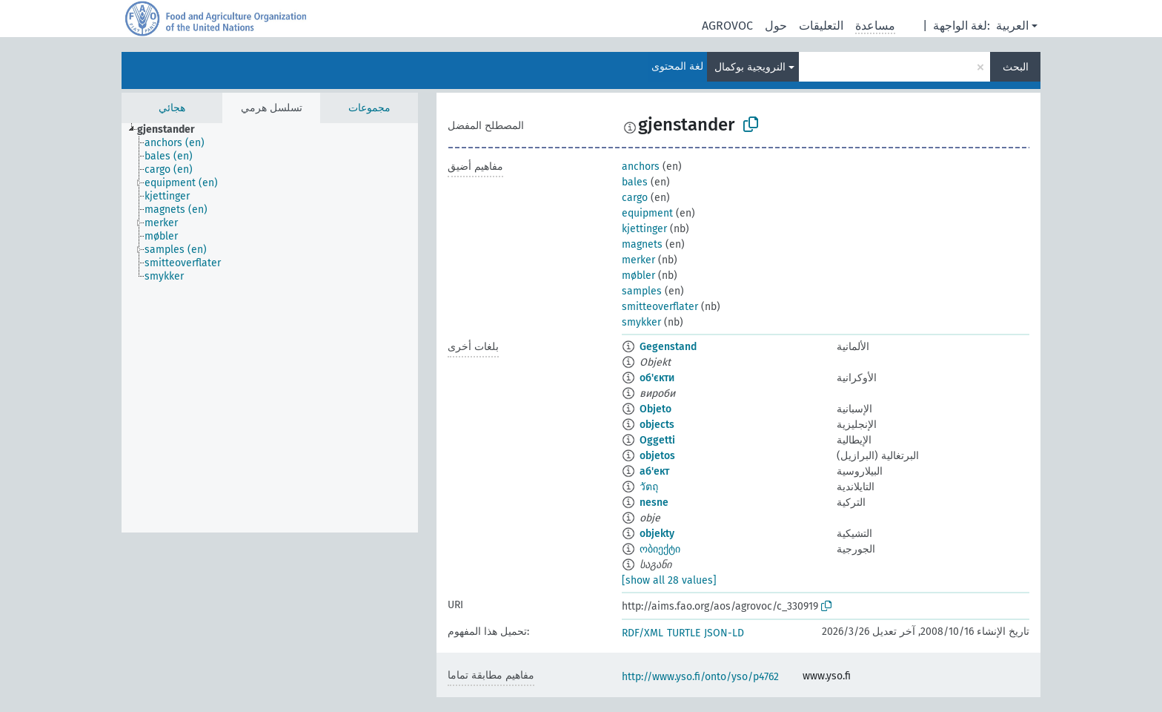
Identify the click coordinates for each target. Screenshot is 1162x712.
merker (638, 260)
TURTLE (683, 633)
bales (635, 182)
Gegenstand (668, 346)
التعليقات (821, 26)
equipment (647, 213)
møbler (638, 275)
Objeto (655, 409)
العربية (1012, 26)
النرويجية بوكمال (750, 67)
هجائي (172, 108)
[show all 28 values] (669, 580)
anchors (641, 166)
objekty (657, 533)
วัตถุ (649, 487)
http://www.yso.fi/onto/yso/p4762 (700, 676)
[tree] (270, 328)
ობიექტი (660, 549)
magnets (642, 244)
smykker (641, 322)
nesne (654, 502)
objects (657, 424)
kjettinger (644, 228)
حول (776, 26)
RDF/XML (642, 633)
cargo (635, 197)
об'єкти (657, 378)
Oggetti (657, 440)
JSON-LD (724, 633)
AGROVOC (727, 26)
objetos (657, 455)
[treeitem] (172, 129)
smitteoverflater (660, 306)
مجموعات (369, 108)
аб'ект (654, 471)
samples (642, 291)
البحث (1016, 67)
